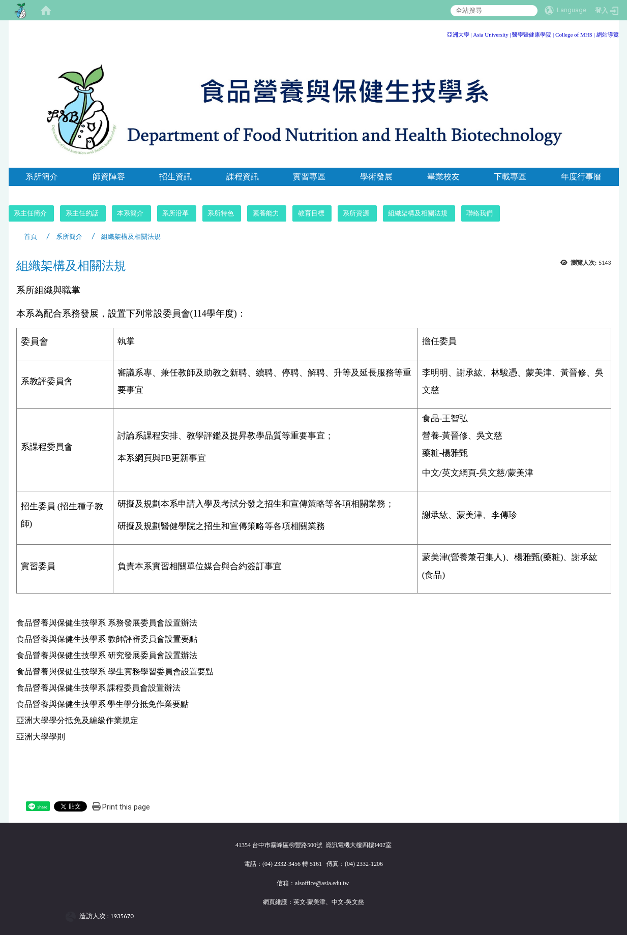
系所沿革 (175, 213)
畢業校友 (443, 176)
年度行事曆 (581, 176)
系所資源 (356, 213)
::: (615, 33)
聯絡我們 (479, 213)
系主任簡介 (30, 213)
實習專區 (309, 176)
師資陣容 (109, 176)
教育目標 (311, 213)
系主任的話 (82, 213)
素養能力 (266, 213)
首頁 (30, 236)
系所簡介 (41, 176)
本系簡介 (130, 213)
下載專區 (510, 176)
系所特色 (220, 213)
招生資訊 (175, 176)
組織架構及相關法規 (417, 213)
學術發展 (376, 176)
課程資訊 (242, 176)
